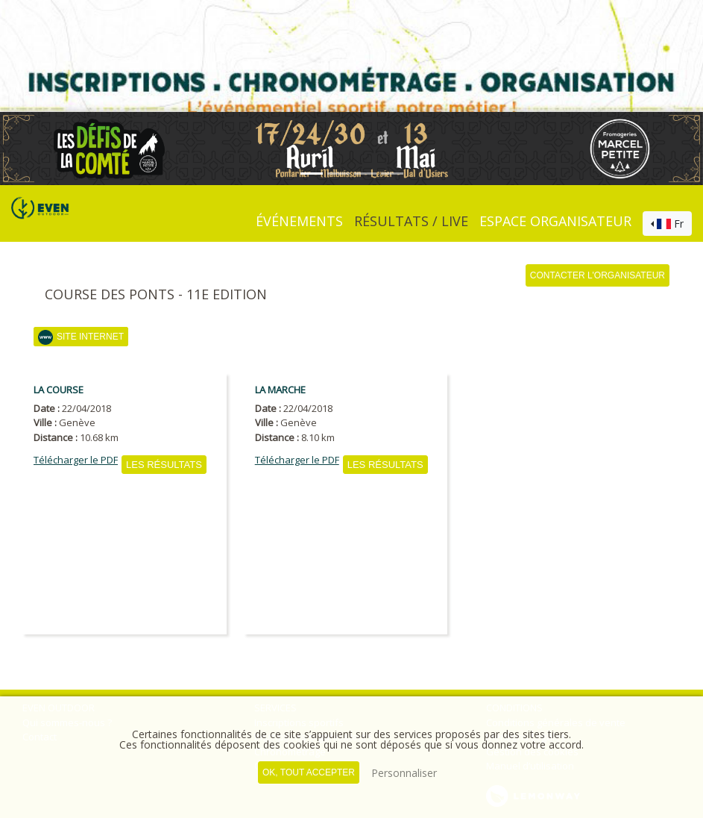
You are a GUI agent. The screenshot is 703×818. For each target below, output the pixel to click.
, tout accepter (308, 772)
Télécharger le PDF (76, 460)
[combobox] (667, 224)
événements (299, 221)
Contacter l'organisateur (597, 275)
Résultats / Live (411, 221)
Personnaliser (404, 773)
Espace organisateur (555, 221)
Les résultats (164, 464)
